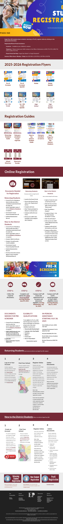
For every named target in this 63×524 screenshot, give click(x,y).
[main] (31, 48)
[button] (1, 2)
